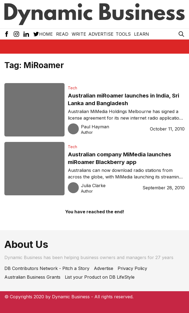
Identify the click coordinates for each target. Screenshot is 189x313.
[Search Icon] (181, 34)
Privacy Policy (132, 268)
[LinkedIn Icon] (26, 34)
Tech (72, 88)
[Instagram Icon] (16, 34)
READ (62, 34)
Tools (123, 34)
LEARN (141, 34)
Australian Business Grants (32, 277)
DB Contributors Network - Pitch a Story (46, 268)
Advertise (101, 34)
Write (79, 34)
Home (46, 34)
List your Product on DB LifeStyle (100, 277)
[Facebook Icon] (6, 34)
